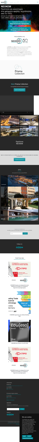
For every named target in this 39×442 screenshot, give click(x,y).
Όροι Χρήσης (10, 423)
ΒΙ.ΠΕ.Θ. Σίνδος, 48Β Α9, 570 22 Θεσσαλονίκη (14, 394)
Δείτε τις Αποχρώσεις (19, 89)
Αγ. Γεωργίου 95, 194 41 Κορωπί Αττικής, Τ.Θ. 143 (14, 385)
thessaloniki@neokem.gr (11, 397)
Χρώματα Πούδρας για (19, 29)
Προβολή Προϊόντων (19, 159)
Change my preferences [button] (27, 438)
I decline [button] (29, 436)
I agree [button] (24, 436)
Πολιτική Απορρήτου (15, 423)
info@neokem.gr (10, 389)
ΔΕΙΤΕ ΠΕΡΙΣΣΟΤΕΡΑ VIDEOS (19, 126)
